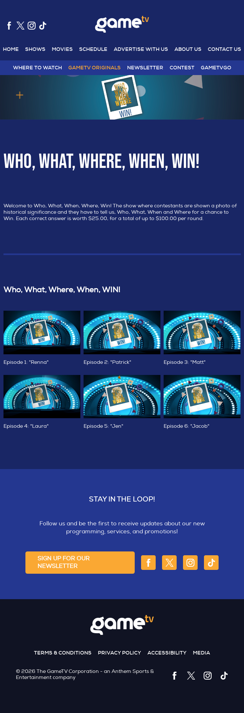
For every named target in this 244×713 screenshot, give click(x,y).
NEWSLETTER (145, 67)
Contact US (224, 49)
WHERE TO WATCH (37, 67)
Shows (35, 49)
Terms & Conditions (63, 652)
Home (11, 49)
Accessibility (166, 652)
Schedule (93, 49)
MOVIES (62, 49)
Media (201, 652)
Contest (182, 67)
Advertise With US (141, 49)
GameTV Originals (94, 67)
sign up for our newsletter (63, 562)
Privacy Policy (119, 652)
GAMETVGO (216, 67)
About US (187, 49)
